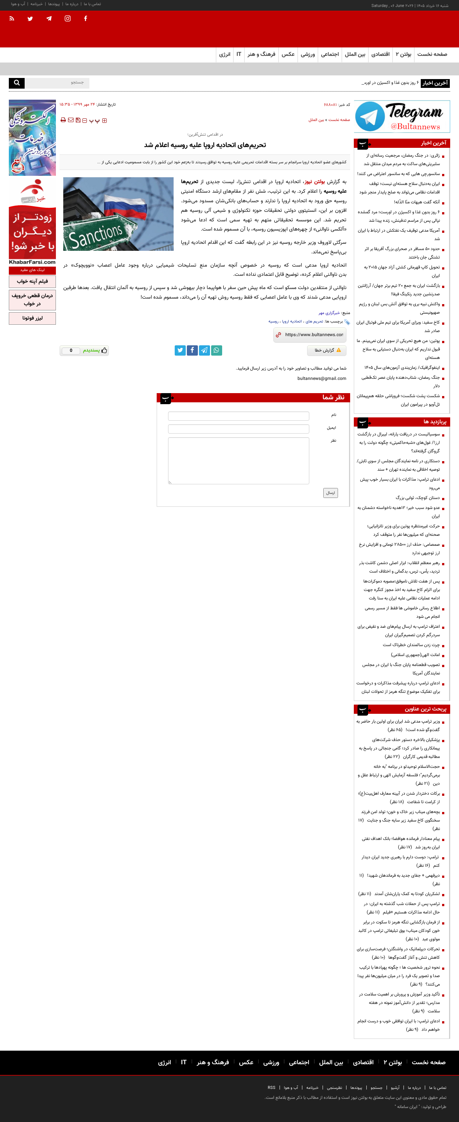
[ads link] (402, 116)
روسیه (273, 321)
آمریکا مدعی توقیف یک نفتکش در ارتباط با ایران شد (399, 234)
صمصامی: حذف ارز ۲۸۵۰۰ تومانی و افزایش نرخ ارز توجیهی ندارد (399, 548)
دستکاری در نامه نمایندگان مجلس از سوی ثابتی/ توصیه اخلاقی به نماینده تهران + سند (398, 465)
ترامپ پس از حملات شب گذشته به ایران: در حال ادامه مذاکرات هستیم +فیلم (402, 908)
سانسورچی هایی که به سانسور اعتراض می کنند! (398, 174)
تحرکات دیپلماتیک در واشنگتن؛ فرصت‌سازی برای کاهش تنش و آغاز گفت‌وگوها (398, 953)
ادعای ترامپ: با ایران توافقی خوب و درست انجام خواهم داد (398, 1025)
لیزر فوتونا (32, 318)
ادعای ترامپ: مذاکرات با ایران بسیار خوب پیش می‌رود (400, 483)
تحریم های (314, 321)
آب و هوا (18, 4)
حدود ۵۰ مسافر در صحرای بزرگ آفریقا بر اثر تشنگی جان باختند (402, 253)
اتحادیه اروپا (292, 321)
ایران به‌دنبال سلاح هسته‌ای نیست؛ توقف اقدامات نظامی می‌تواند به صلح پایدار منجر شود (399, 188)
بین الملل (316, 120)
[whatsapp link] (216, 350)
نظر (333, 441)
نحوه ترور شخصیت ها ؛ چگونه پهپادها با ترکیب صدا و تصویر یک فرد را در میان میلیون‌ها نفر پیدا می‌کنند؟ (398, 976)
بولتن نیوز (315, 182)
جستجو (376, 1088)
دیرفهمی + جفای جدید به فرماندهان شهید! (399, 879)
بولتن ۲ (403, 54)
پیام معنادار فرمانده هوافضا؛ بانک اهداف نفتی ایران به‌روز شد (401, 843)
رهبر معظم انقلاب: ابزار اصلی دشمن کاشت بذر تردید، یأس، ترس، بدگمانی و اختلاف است (399, 567)
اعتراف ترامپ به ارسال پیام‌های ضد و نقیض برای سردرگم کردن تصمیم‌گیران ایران (398, 630)
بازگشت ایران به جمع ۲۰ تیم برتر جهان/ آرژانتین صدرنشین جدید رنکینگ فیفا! (399, 290)
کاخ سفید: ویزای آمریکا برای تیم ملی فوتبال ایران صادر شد (398, 326)
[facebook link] (192, 350)
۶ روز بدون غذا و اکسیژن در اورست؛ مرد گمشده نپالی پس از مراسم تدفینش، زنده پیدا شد (399, 216)
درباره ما (71, 4)
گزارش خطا (328, 350)
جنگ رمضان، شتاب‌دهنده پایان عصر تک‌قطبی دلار (401, 381)
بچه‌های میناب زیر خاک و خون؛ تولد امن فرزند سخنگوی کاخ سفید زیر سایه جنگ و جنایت (399, 820)
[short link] (314, 335)
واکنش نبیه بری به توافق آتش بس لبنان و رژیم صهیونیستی (399, 308)
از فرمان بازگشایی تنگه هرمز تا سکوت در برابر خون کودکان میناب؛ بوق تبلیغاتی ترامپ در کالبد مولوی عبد (399, 931)
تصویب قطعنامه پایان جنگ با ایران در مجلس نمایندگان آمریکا (401, 669)
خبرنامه (37, 4)
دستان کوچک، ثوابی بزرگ (418, 498)
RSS (271, 1088)
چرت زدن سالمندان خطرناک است (411, 645)
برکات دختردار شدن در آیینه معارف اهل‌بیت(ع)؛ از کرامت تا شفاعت (399, 797)
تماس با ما (92, 4)
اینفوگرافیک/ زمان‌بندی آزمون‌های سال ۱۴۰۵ (402, 367)
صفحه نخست (432, 54)
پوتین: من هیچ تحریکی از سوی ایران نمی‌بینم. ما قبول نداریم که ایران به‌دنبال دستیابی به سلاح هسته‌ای (398, 349)
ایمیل (331, 428)
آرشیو (395, 1088)
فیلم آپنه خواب (32, 282)
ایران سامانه (407, 1107)
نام (333, 415)
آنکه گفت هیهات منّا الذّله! (417, 202)
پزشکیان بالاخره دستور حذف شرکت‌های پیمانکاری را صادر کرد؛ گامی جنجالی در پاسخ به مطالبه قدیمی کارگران (399, 748)
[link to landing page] (413, 29)
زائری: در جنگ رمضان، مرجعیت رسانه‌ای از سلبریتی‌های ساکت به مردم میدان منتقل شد (402, 159)
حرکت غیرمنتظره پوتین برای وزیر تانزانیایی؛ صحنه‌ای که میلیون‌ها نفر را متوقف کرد (403, 530)
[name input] (238, 416)
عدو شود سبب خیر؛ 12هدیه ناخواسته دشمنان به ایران (398, 512)
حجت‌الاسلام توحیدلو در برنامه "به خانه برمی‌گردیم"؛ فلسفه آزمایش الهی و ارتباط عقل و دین (399, 775)
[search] (17, 83)
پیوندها (54, 4)
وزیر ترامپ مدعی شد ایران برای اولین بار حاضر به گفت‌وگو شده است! (398, 725)
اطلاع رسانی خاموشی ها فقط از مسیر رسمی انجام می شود (402, 612)
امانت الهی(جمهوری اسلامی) (415, 655)
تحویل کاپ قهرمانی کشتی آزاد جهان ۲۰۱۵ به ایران (402, 271)
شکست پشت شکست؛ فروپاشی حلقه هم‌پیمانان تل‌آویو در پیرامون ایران (398, 400)
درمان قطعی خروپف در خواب (32, 300)
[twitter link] (180, 350)
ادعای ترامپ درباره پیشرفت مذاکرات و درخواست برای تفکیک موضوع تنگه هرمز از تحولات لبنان (398, 687)
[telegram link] (204, 350)
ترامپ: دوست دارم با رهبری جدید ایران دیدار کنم (401, 861)
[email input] (238, 429)
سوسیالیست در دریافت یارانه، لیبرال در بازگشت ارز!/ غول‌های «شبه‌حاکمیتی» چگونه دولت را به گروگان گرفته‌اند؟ (398, 443)
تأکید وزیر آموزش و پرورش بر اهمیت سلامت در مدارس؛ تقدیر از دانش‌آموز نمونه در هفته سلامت (399, 1003)
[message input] (238, 460)
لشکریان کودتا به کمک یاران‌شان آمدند (399, 894)
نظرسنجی (334, 1088)
